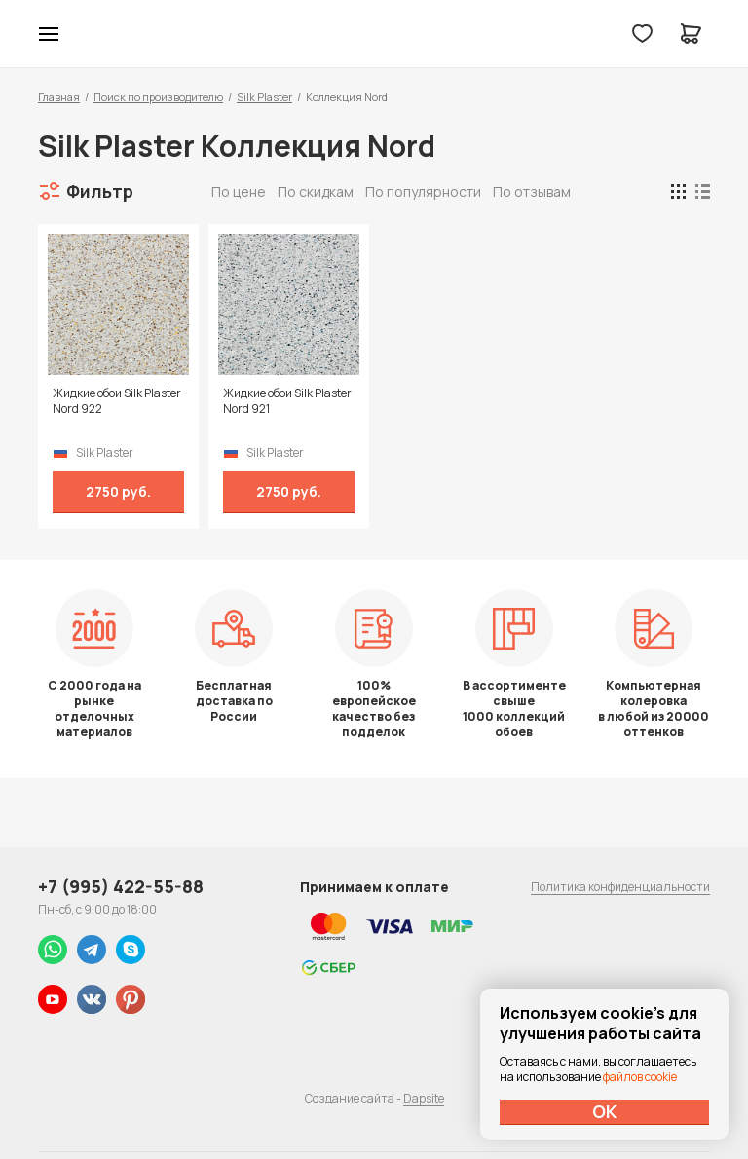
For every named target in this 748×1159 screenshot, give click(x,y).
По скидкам (316, 191)
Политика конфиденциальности (620, 887)
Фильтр (99, 191)
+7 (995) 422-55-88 (121, 886)
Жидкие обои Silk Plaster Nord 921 (287, 401)
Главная (59, 97)
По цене (238, 191)
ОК (604, 1111)
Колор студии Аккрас (374, 34)
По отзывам (532, 191)
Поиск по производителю (158, 97)
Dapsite (423, 1098)
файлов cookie (640, 1076)
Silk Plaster (264, 97)
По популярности (423, 191)
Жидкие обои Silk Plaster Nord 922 (117, 401)
